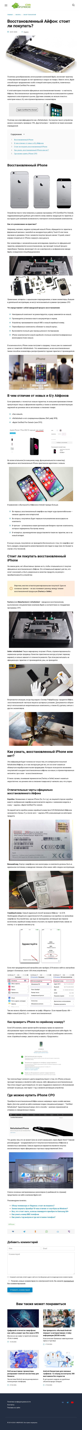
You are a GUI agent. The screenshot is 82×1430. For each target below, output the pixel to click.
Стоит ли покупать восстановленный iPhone (30, 147)
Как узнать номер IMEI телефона (25, 1214)
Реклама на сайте (13, 1407)
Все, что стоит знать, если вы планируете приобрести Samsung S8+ (40, 1211)
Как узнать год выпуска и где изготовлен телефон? (33, 1217)
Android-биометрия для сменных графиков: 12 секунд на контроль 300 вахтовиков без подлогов (58, 1373)
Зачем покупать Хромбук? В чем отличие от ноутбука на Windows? (40, 1209)
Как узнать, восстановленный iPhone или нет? (31, 150)
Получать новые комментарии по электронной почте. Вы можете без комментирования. (40, 1282)
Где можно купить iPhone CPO (25, 154)
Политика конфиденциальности (19, 1401)
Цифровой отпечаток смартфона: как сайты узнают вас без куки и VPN (23, 1331)
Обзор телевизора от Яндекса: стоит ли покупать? (33, 1206)
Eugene (26, 32)
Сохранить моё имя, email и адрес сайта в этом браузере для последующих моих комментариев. (41, 1277)
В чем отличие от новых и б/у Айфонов (29, 143)
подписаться (69, 1281)
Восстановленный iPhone (23, 140)
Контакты (10, 1404)
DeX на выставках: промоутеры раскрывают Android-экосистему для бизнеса (23, 1373)
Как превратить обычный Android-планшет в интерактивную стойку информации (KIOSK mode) (57, 1332)
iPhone (12, 1224)
